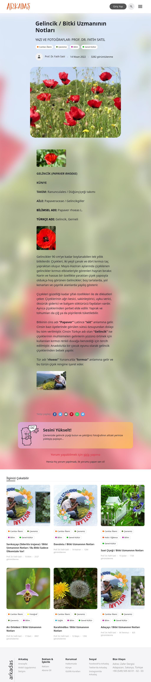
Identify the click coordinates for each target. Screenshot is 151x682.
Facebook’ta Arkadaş (99, 663)
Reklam (45, 666)
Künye (68, 667)
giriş (86, 455)
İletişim (21, 671)
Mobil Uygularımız (27, 667)
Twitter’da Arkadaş (98, 667)
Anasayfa (22, 663)
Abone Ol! (46, 670)
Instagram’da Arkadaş (95, 673)
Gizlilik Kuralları (72, 671)
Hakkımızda (71, 663)
